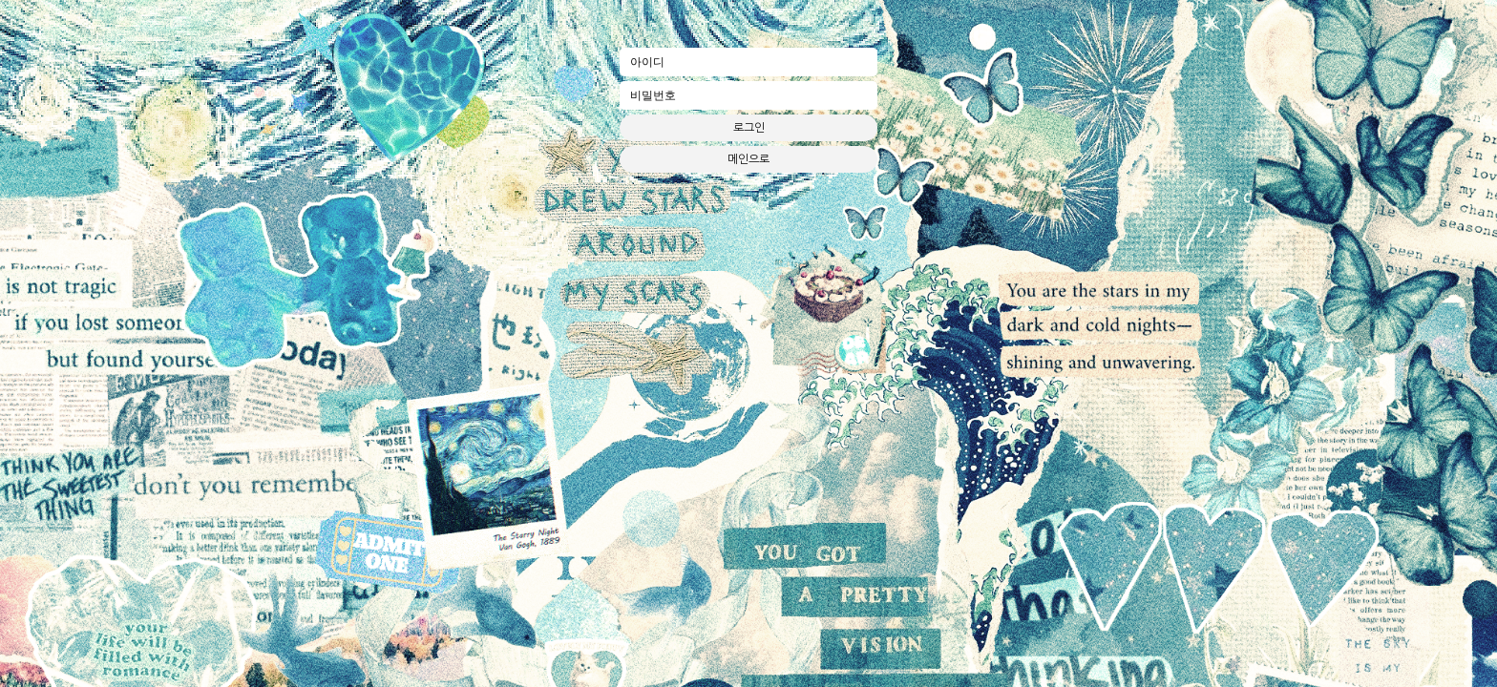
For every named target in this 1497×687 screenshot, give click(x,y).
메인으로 (748, 159)
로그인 (749, 128)
